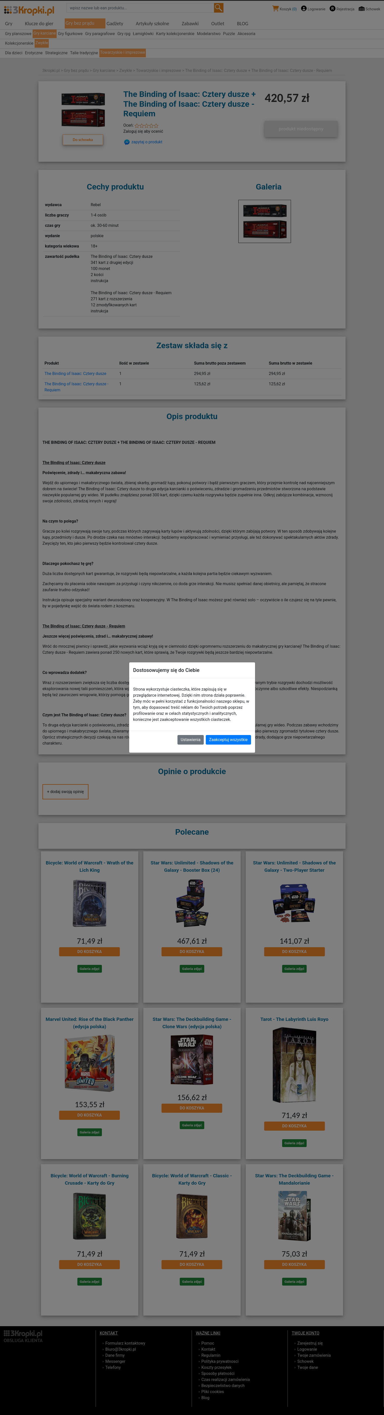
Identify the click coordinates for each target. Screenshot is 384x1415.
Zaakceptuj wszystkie (228, 739)
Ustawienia (190, 739)
